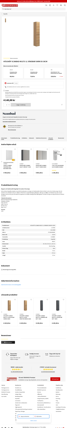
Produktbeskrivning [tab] (9, 185)
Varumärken (58, 411)
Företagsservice (5, 390)
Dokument (31, 138)
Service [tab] (3, 385)
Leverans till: (10, 83)
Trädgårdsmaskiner (60, 409)
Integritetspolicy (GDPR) (42, 398)
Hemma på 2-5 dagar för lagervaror (34, 356)
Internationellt (40, 405)
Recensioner (61, 138)
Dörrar (57, 396)
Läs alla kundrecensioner (17, 371)
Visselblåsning (18, 390)
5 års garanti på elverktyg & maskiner (23, 409)
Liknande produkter (50, 138)
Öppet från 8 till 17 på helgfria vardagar (15, 358)
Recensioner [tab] (6, 335)
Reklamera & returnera (54, 356)
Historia (39, 392)
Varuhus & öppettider (20, 392)
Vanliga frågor (18, 394)
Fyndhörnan (58, 387)
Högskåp (5, 13)
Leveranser (17, 400)
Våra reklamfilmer (41, 409)
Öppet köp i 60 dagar (20, 411)
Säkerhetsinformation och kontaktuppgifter (11, 284)
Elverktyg (58, 398)
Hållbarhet (39, 394)
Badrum (57, 392)
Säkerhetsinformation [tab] (10, 281)
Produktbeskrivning (15, 138)
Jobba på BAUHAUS (41, 396)
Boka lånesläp (5, 394)
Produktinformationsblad (8, 162)
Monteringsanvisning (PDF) (9, 269)
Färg (57, 400)
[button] (8, 342)
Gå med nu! (55, 379)
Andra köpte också (4, 138)
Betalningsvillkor (19, 396)
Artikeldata (24, 138)
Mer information (12, 129)
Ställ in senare (33, 420)
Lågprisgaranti (18, 407)
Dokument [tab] (5, 266)
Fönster (57, 402)
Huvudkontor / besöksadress (44, 407)
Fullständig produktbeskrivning (9, 121)
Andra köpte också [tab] (8, 144)
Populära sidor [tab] (59, 385)
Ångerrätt (17, 405)
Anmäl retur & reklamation (21, 402)
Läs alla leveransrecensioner (48, 371)
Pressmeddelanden (41, 387)
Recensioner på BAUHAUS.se (43, 402)
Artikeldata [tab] (5, 222)
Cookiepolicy (40, 400)
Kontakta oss (18, 387)
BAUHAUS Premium (6, 392)
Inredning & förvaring (60, 407)
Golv (57, 405)
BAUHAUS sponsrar (41, 390)
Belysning (58, 394)
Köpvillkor (17, 398)
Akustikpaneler (59, 390)
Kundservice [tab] (18, 385)
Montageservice (5, 387)
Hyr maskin (4, 396)
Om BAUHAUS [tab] (40, 385)
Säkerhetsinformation (41, 138)
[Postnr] (16, 83)
